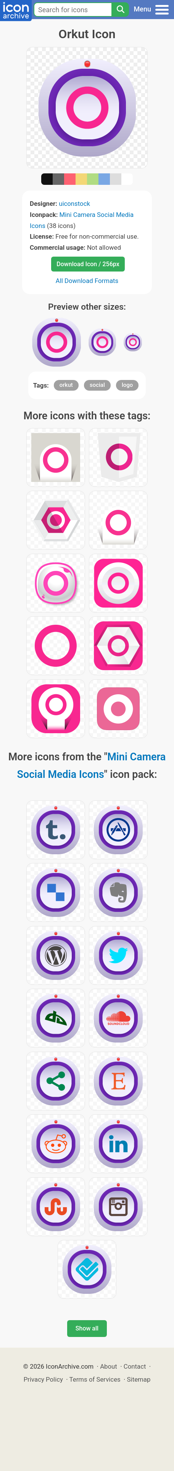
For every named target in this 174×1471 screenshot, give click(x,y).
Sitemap (139, 1379)
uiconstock (74, 203)
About (108, 1366)
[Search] (120, 9)
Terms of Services (95, 1379)
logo (127, 384)
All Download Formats (87, 281)
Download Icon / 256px (87, 264)
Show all (87, 1328)
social (97, 384)
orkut (66, 384)
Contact (135, 1366)
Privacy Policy (43, 1379)
